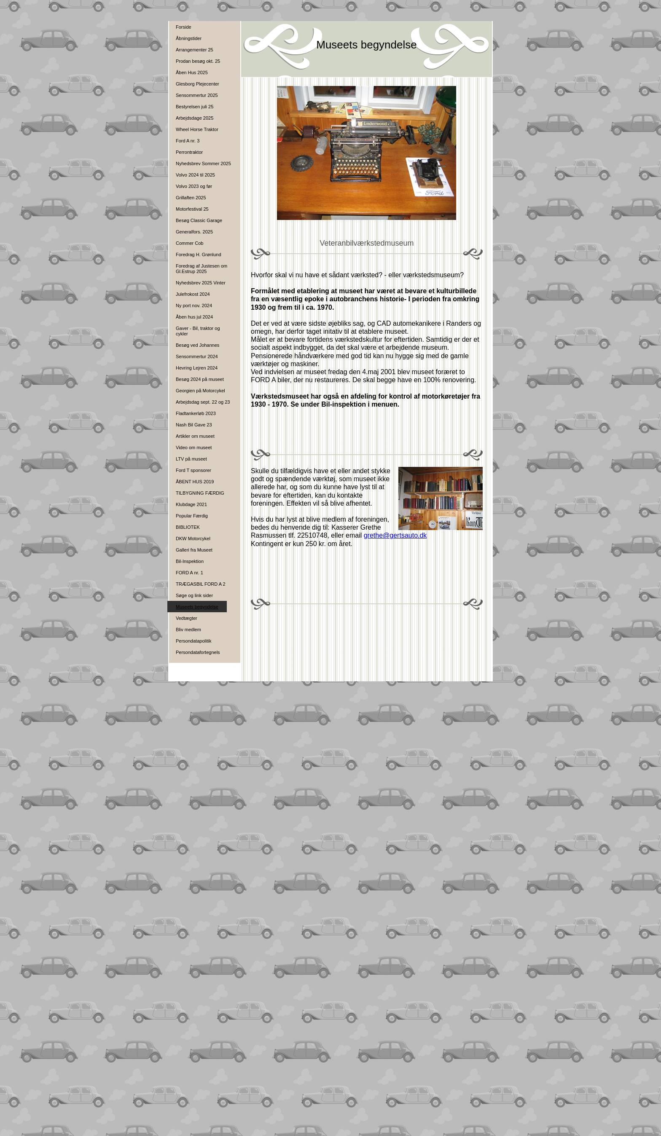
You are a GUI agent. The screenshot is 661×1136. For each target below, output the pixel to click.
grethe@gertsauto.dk (395, 535)
